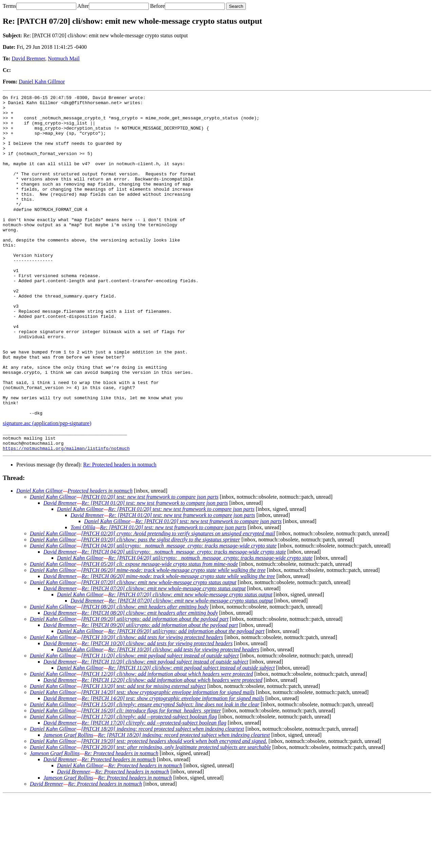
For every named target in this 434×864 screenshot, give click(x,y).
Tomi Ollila (83, 595)
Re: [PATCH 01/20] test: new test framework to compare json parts (155, 571)
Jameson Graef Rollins (68, 803)
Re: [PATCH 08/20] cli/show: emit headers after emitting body (150, 681)
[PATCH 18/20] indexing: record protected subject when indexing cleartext (162, 797)
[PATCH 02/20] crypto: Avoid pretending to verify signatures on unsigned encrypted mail (178, 601)
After (83, 6)
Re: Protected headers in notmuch (119, 533)
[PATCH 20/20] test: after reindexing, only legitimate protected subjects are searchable (176, 815)
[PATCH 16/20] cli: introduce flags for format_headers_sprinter (151, 779)
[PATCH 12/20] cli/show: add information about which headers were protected (167, 742)
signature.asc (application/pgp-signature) (47, 487)
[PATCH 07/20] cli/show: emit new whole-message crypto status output (158, 650)
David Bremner (28, 58)
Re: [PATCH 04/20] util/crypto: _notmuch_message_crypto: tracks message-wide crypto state (184, 620)
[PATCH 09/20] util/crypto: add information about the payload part (155, 687)
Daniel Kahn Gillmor (42, 81)
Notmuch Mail (64, 58)
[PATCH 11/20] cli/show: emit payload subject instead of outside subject (160, 724)
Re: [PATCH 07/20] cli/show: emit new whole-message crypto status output (164, 656)
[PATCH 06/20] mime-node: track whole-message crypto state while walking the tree (173, 638)
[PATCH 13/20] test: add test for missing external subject (143, 754)
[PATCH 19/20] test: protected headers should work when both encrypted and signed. (174, 809)
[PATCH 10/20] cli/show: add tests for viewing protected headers (152, 705)
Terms (9, 6)
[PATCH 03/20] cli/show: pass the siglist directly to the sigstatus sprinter (160, 608)
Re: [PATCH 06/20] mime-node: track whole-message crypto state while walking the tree (178, 644)
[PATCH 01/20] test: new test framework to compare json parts (149, 565)
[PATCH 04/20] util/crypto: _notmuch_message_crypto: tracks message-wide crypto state (178, 614)
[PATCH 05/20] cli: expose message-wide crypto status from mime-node (159, 632)
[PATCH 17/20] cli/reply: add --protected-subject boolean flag (149, 785)
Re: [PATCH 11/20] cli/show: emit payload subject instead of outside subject (165, 730)
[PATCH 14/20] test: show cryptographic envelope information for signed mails (168, 760)
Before (157, 6)
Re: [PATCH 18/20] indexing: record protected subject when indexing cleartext (184, 803)
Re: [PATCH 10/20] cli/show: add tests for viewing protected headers (157, 711)
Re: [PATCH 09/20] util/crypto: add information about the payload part (160, 693)
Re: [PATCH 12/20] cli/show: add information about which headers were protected (172, 748)
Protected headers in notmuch (100, 559)
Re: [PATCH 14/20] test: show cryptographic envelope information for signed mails (173, 766)
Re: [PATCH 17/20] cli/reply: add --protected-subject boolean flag (154, 791)
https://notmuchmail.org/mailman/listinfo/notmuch (66, 516)
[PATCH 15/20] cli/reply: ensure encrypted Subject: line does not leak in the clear (170, 772)
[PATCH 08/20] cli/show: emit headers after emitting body (145, 675)
